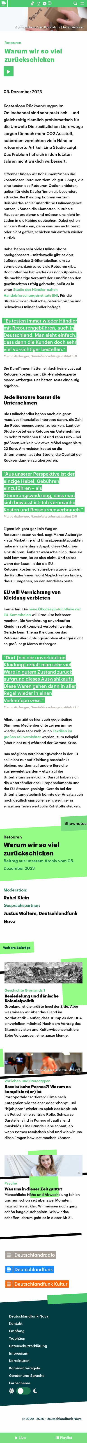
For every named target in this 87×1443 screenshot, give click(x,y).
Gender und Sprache (26, 1375)
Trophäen (17, 1338)
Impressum (18, 1353)
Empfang (17, 1331)
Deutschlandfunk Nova (28, 1316)
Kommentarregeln (24, 1368)
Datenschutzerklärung (28, 1346)
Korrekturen (19, 1360)
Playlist (66, 1437)
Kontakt (16, 1323)
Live (22, 1437)
